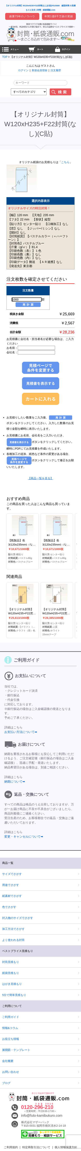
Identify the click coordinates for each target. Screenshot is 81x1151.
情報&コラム (10, 1028)
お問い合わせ (10, 1072)
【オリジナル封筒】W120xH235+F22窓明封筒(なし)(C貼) (22, 613)
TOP (4, 56)
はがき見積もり (12, 984)
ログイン (23, 70)
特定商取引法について (36, 1147)
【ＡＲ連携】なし (50, 262)
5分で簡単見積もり (14, 995)
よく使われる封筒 (13, 940)
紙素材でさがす (12, 896)
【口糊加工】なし (56, 224)
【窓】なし (15, 228)
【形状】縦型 (41, 219)
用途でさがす (10, 885)
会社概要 (7, 1061)
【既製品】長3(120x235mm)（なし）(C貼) (54, 544)
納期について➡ (14, 781)
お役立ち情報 (10, 1039)
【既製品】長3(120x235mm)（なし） (20, 544)
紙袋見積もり (10, 973)
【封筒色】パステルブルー (26, 243)
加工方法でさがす (13, 929)
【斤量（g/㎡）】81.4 (23, 247)
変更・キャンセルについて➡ (23, 836)
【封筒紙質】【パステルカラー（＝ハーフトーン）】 (38, 238)
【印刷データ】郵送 (21, 262)
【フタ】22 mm (18, 219)
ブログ (6, 1083)
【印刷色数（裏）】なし (24, 254)
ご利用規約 (11, 1147)
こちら (65, 162)
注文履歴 (56, 70)
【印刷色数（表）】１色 (24, 250)
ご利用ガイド (10, 1017)
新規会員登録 (39, 70)
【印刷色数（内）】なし (24, 257)
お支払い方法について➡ (20, 732)
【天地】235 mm (42, 215)
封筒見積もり (10, 962)
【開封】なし (17, 232)
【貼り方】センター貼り (24, 224)
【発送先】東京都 (20, 266)
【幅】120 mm (18, 215)
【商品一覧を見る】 (40, 478)
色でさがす (9, 907)
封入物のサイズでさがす (17, 918)
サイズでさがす (12, 874)
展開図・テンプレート (16, 1050)
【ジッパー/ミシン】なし (43, 228)
